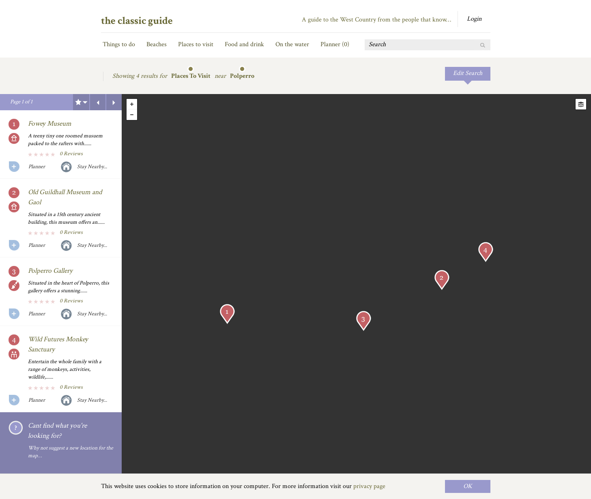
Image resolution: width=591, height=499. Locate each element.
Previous (98, 102)
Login (474, 19)
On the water (292, 44)
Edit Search (467, 73)
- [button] (132, 114)
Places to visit (195, 44)
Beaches (156, 44)
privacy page (369, 486)
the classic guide (137, 21)
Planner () (334, 44)
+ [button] (132, 104)
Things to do (119, 44)
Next (114, 102)
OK (467, 486)
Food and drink (244, 44)
